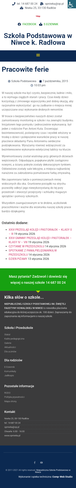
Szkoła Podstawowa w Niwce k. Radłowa (38, 39)
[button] (38, 55)
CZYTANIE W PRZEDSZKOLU (26, 246)
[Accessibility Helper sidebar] (72, 4)
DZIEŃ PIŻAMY (18, 258)
